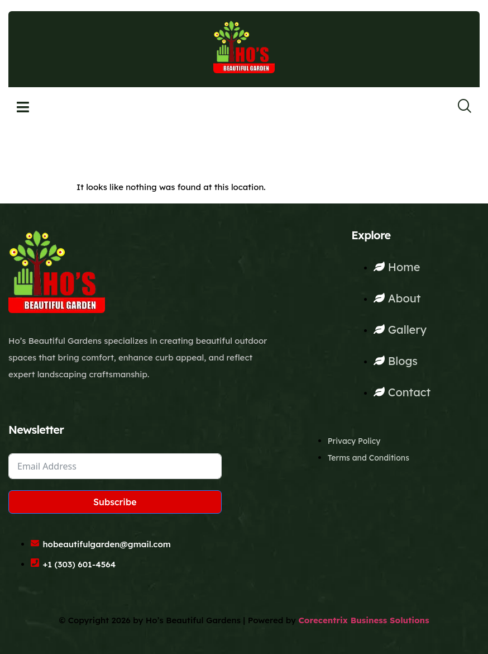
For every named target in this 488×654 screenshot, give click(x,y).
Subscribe (115, 502)
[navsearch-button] (457, 107)
